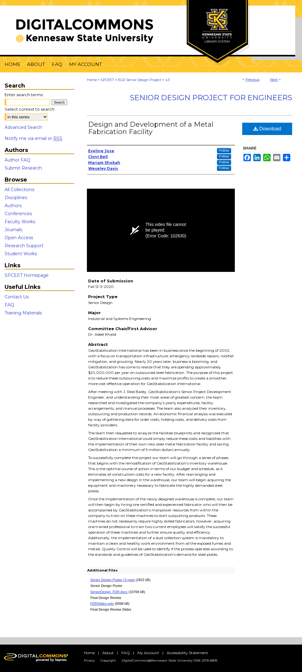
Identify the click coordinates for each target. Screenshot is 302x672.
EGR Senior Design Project (139, 80)
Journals (13, 229)
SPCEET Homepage (27, 275)
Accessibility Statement (187, 652)
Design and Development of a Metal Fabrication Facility (151, 128)
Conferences (18, 213)
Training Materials (23, 313)
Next (274, 79)
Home (92, 80)
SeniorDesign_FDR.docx (109, 592)
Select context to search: (30, 109)
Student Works (21, 253)
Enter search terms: (24, 94)
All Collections (19, 189)
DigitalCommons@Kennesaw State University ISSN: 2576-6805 (169, 660)
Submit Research (23, 168)
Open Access (19, 237)
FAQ (9, 305)
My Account (148, 652)
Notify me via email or (33, 138)
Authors (13, 205)
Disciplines (16, 197)
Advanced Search (23, 127)
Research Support (24, 245)
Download (267, 128)
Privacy (89, 660)
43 (167, 80)
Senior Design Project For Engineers (211, 97)
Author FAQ (17, 160)
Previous (252, 79)
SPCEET (107, 80)
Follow (224, 150)
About (108, 652)
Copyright (108, 660)
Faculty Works (20, 221)
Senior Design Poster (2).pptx (112, 580)
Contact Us (17, 297)
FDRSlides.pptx (102, 603)
